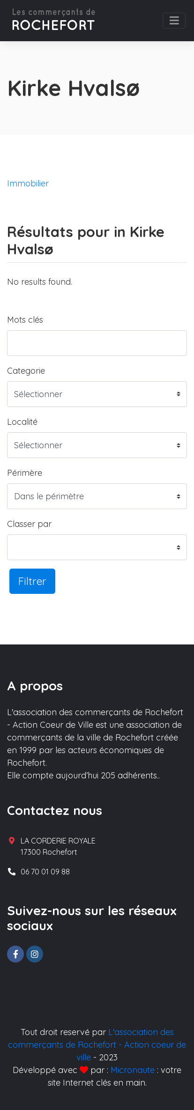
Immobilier (28, 183)
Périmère (24, 472)
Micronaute (133, 1070)
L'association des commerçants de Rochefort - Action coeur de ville (97, 1045)
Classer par (29, 523)
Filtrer (32, 581)
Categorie (26, 370)
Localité (22, 421)
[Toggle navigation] (174, 21)
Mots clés (25, 319)
